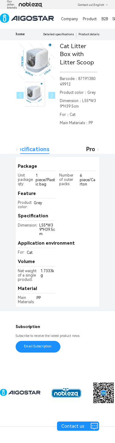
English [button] (101, 4)
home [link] (20, 34)
